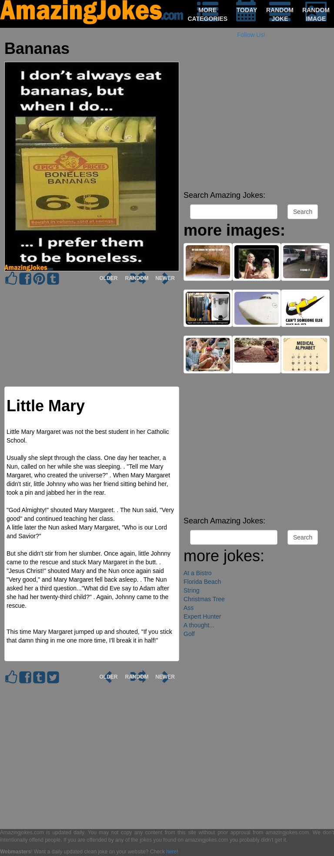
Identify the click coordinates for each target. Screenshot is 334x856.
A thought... (199, 625)
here (171, 852)
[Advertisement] (257, 126)
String (192, 590)
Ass (189, 607)
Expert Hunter (202, 616)
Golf (189, 633)
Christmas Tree (204, 599)
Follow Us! (251, 34)
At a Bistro (198, 573)
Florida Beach (202, 581)
